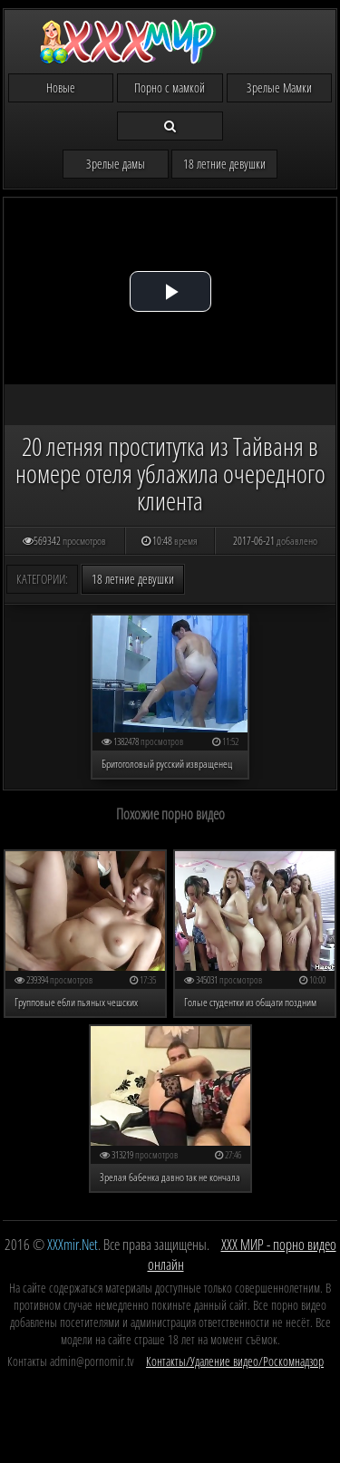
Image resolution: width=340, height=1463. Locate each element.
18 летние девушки (224, 163)
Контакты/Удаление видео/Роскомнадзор (235, 1361)
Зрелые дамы (115, 163)
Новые (60, 87)
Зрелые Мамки (279, 87)
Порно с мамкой (169, 87)
